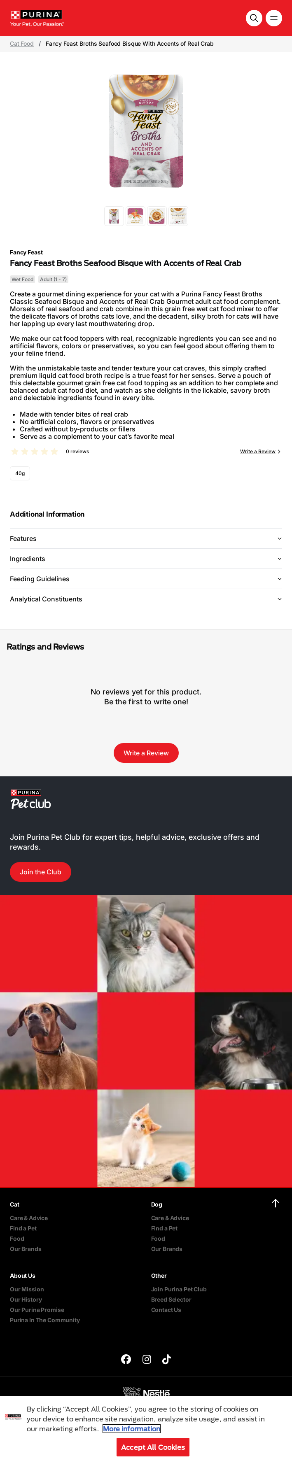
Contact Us (166, 1309)
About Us (22, 1275)
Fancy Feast (26, 252)
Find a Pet (23, 1228)
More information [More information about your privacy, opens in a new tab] (131, 1429)
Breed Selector (171, 1299)
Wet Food (22, 279)
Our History (26, 1299)
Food (17, 1238)
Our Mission (27, 1289)
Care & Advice (29, 1217)
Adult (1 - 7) (53, 279)
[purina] (126, 1360)
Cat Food (22, 43)
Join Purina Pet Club (179, 1289)
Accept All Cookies (153, 1447)
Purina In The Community (45, 1319)
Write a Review (258, 451)
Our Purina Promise (37, 1309)
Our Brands (26, 1248)
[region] (146, 1429)
